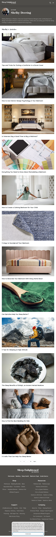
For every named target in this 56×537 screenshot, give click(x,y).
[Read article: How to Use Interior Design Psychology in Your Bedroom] (28, 85)
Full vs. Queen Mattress (41, 489)
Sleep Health (25, 476)
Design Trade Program (46, 510)
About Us (34, 508)
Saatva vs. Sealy (47, 495)
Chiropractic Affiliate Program (41, 513)
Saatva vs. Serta (47, 500)
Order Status (20, 510)
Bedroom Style (34, 476)
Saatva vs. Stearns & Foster (41, 497)
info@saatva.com (7, 508)
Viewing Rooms (47, 508)
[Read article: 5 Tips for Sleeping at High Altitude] (28, 334)
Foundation (17, 486)
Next (34, 461)
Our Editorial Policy (35, 519)
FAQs (24, 508)
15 (30, 461)
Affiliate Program (14, 492)
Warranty (22, 513)
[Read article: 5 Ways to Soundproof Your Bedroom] (28, 227)
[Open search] (50, 2)
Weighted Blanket (12, 489)
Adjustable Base (8, 486)
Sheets (23, 486)
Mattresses (11, 476)
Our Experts (47, 516)
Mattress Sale (37, 483)
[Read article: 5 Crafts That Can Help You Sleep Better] (28, 440)
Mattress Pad (22, 489)
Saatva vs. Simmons (36, 495)
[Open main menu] (53, 2)
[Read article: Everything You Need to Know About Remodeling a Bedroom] (28, 156)
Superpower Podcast (47, 519)
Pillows (4, 489)
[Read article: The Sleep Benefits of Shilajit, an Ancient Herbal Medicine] (28, 369)
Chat (20, 508)
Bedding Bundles (16, 483)
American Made (34, 510)
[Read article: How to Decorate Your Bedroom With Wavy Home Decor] (28, 263)
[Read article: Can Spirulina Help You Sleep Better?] (28, 298)
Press (39, 508)
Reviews (16, 508)
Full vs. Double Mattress (41, 492)
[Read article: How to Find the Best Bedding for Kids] (28, 405)
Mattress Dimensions (42, 486)
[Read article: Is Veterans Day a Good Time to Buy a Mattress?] (28, 120)
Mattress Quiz (46, 483)
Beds (23, 483)
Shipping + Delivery (10, 510)
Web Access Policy (14, 516)
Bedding (18, 476)
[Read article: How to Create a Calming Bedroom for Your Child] (28, 191)
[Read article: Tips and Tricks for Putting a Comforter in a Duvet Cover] (28, 49)
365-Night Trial (14, 513)
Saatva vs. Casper (37, 500)
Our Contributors (37, 516)
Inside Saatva (44, 476)
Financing (6, 513)
